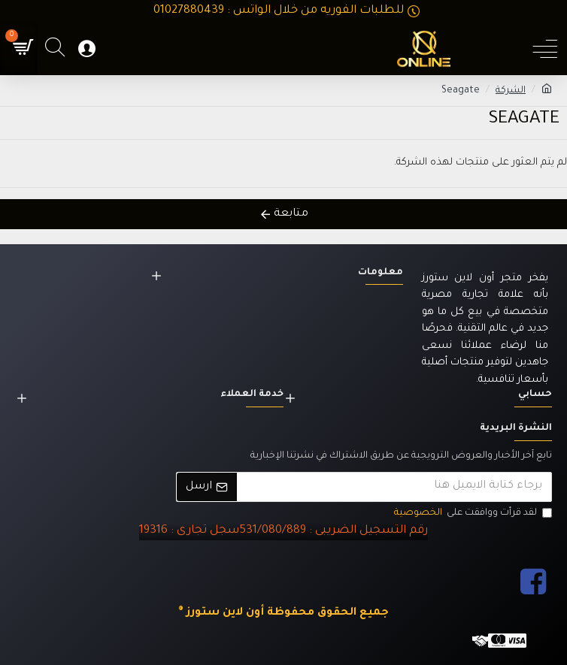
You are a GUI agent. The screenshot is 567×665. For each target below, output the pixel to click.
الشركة (511, 91)
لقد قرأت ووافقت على (472, 513)
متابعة (291, 214)
